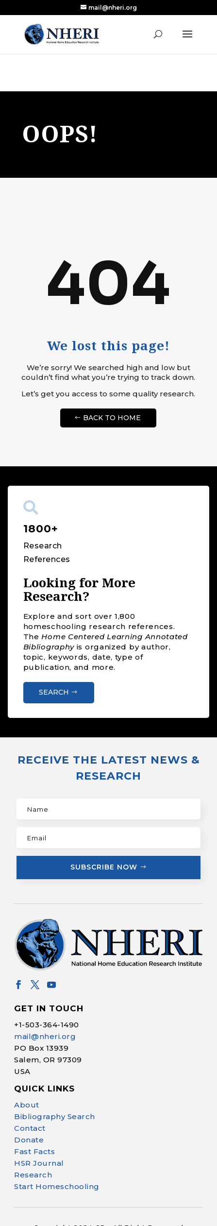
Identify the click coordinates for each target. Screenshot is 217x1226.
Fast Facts (34, 1150)
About (26, 1103)
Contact (30, 1126)
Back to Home (112, 416)
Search (54, 690)
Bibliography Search (54, 1115)
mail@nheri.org (45, 1034)
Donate (29, 1138)
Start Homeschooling (57, 1185)
